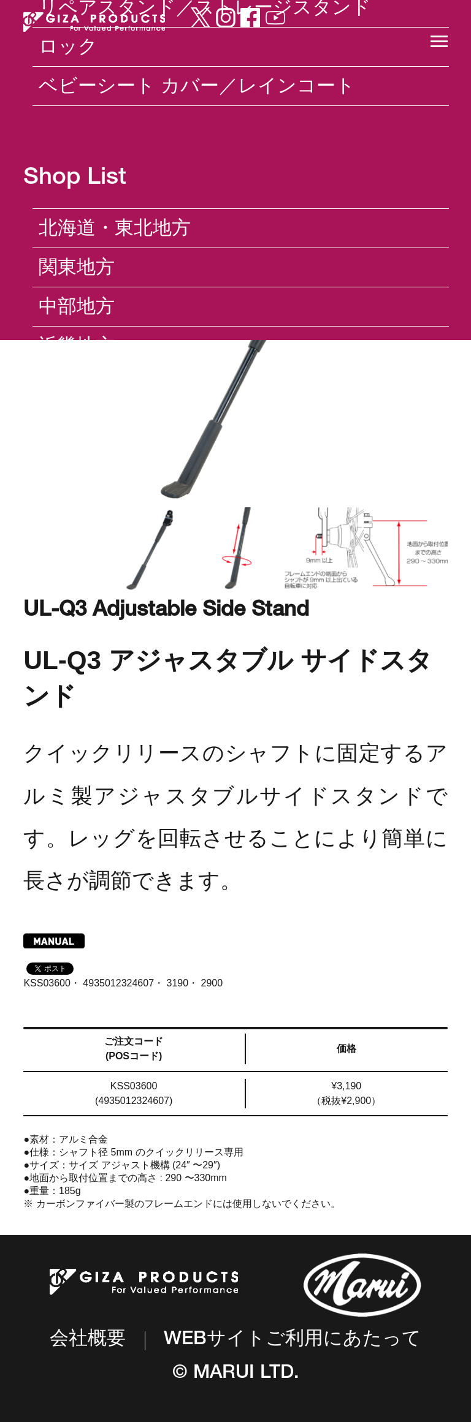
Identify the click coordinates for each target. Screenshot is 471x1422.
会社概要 (88, 1340)
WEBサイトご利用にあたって (292, 1340)
